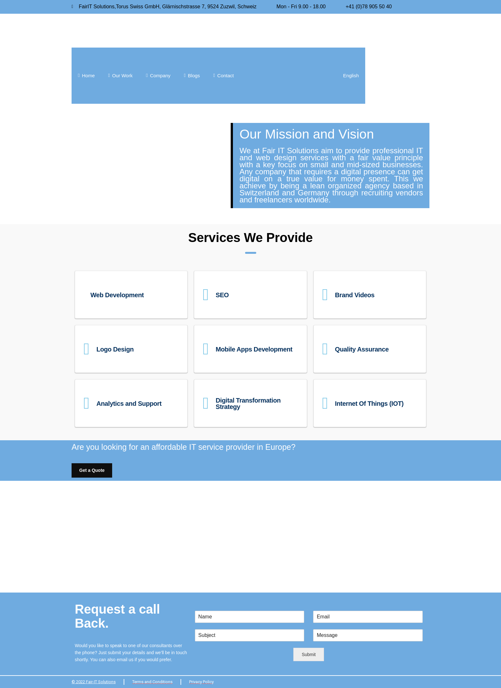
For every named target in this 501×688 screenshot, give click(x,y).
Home (86, 75)
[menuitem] (303, 76)
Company (158, 75)
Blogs (192, 75)
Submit (309, 654)
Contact (223, 75)
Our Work (120, 75)
